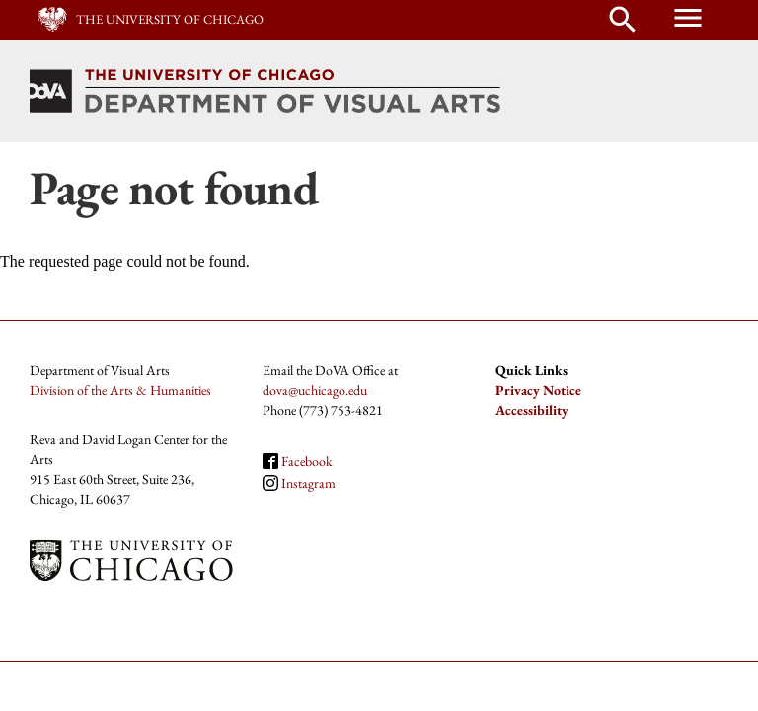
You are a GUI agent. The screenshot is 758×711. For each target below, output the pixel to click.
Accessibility (531, 410)
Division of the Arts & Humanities (120, 390)
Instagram (308, 483)
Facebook (307, 461)
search (623, 20)
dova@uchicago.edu (315, 390)
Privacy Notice (538, 390)
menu (688, 18)
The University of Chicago (170, 19)
